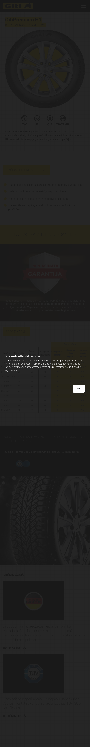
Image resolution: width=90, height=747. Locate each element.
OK (78, 388)
